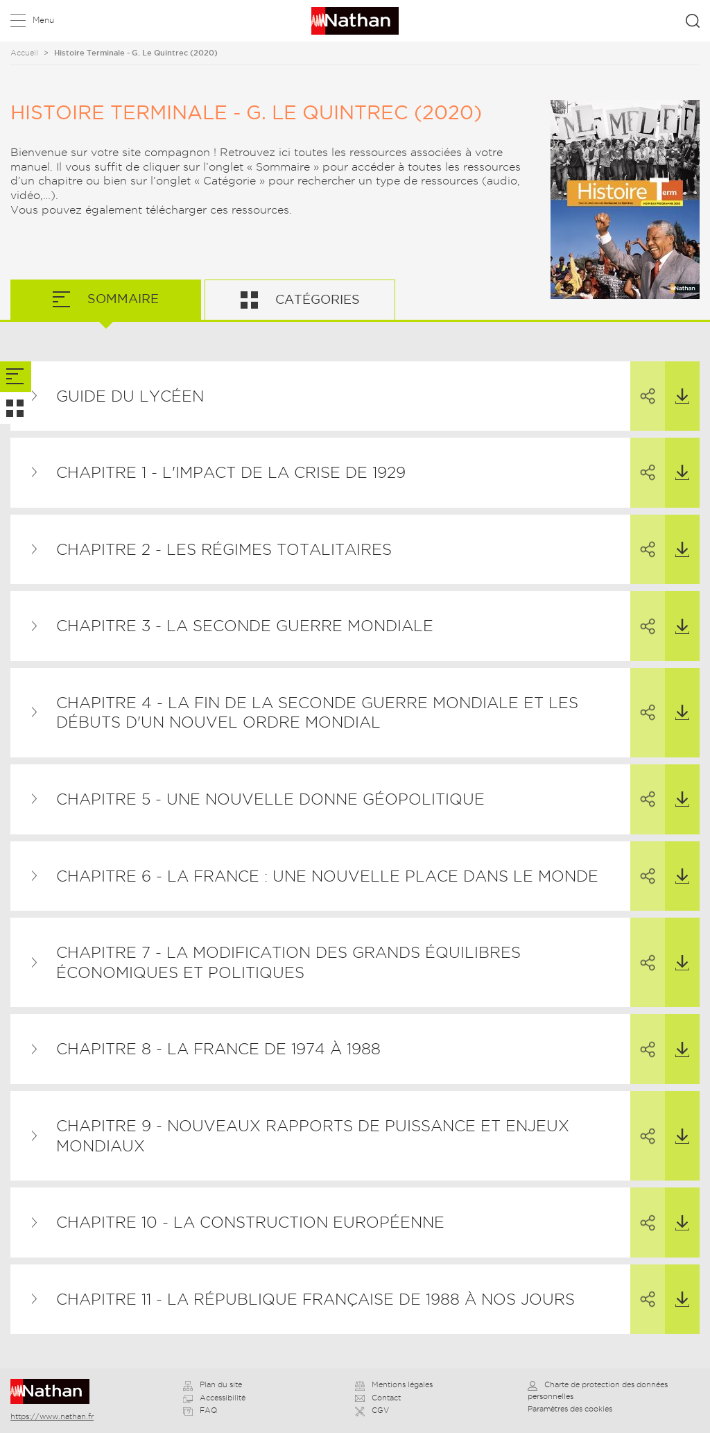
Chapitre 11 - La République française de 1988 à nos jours (315, 1299)
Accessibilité (214, 1397)
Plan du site (212, 1384)
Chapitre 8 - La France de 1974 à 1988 (218, 1048)
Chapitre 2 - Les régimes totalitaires (224, 549)
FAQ (200, 1410)
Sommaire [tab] (121, 298)
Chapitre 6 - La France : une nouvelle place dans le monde (327, 876)
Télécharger (677, 383)
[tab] (15, 377)
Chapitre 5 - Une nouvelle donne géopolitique (270, 799)
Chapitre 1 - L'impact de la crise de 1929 (231, 472)
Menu (43, 19)
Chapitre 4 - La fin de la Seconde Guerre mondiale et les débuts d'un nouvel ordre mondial (317, 712)
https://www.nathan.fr (52, 1416)
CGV (372, 1410)
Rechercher (693, 21)
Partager (642, 383)
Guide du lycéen (130, 396)
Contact (378, 1397)
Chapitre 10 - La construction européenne (250, 1222)
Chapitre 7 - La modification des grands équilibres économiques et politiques (288, 962)
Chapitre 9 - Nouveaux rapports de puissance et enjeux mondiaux (312, 1135)
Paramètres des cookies (570, 1409)
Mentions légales (394, 1384)
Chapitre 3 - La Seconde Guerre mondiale (244, 625)
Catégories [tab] (316, 299)
